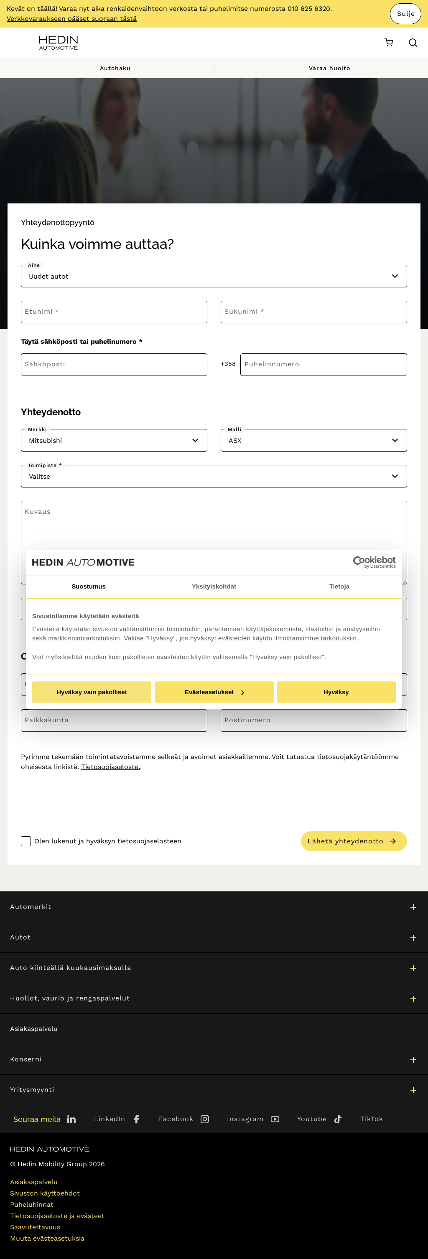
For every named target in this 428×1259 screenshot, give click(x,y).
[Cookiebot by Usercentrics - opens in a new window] (359, 562)
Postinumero (247, 720)
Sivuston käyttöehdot (45, 1193)
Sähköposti (45, 364)
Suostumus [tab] (88, 586)
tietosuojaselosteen (149, 841)
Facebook (176, 1119)
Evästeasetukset (214, 691)
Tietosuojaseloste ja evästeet (57, 1216)
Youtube (312, 1119)
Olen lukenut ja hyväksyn (107, 841)
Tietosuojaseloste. (110, 767)
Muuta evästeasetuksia (47, 1238)
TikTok (371, 1119)
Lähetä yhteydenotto (346, 841)
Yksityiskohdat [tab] (214, 586)
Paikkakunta (47, 720)
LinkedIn (109, 1119)
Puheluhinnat (32, 1204)
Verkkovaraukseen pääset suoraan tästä (72, 19)
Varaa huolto (321, 68)
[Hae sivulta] (413, 43)
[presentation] (84, 795)
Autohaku (107, 68)
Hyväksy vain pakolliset (91, 691)
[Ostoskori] (388, 43)
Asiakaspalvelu (34, 1029)
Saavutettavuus (35, 1227)
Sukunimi (241, 311)
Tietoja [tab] (339, 586)
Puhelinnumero (272, 364)
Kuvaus (38, 511)
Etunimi (39, 311)
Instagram (245, 1119)
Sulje (406, 14)
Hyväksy (336, 691)
